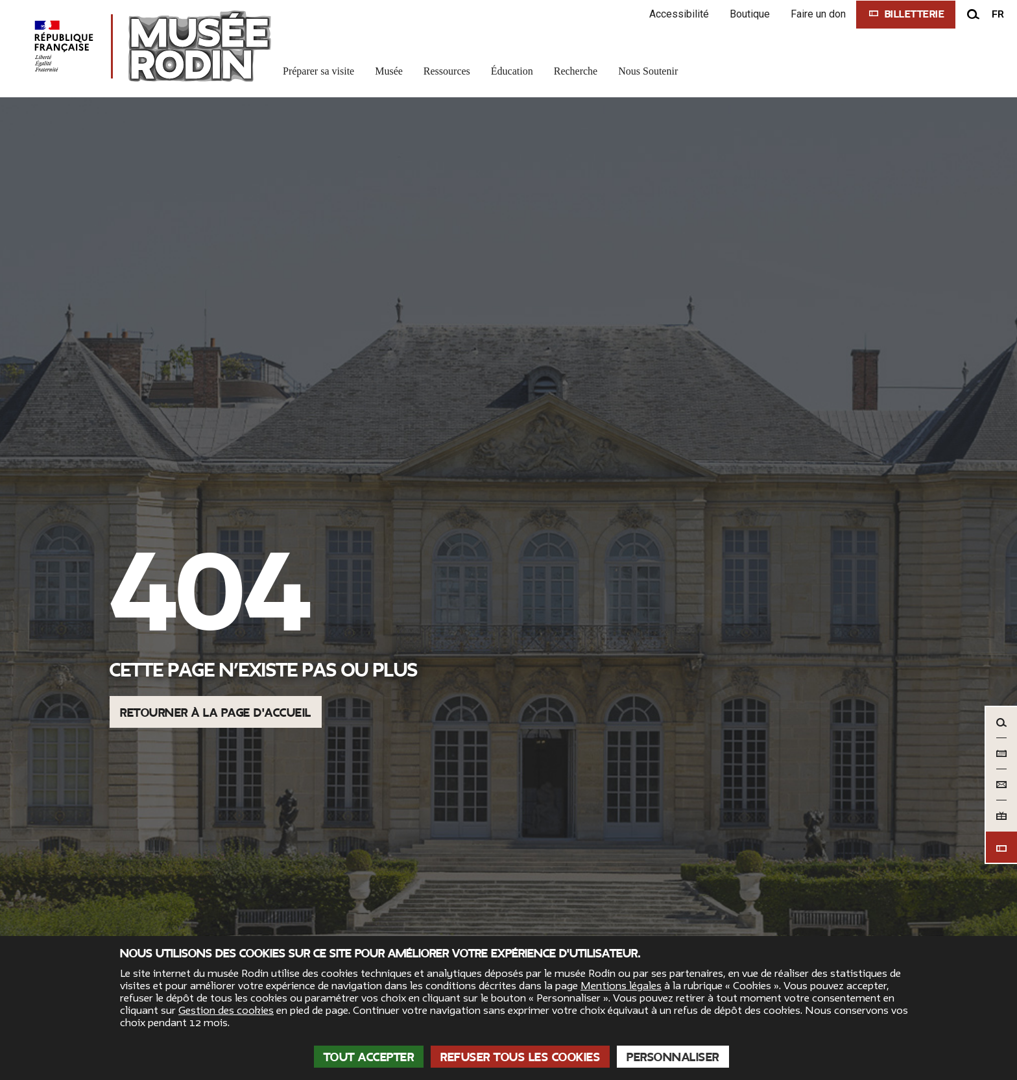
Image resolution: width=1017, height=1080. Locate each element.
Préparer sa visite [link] (318, 71)
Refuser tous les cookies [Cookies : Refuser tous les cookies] (520, 1057)
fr (998, 14)
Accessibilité (679, 14)
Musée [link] (389, 71)
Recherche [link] (576, 71)
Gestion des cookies (226, 1010)
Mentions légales (621, 986)
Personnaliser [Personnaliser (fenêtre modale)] (673, 1057)
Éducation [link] (512, 71)
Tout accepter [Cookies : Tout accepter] (369, 1057)
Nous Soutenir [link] (648, 71)
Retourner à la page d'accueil (215, 712)
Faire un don (818, 14)
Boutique (750, 14)
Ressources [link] (447, 71)
